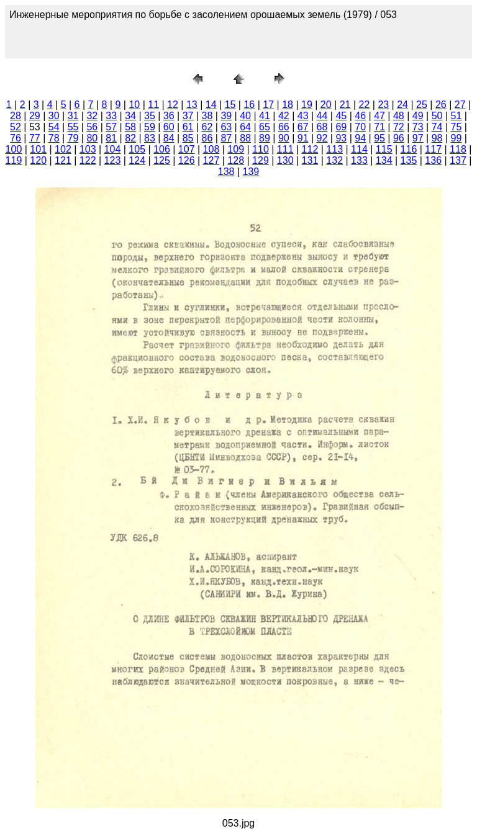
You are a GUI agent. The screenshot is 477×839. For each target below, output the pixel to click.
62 (207, 127)
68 (322, 127)
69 (341, 127)
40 (245, 115)
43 (303, 115)
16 (249, 104)
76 (15, 138)
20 (326, 104)
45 (341, 115)
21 (345, 104)
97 (418, 138)
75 (456, 127)
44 (322, 115)
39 (226, 115)
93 (341, 138)
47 (379, 115)
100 (14, 149)
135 (409, 160)
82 (130, 138)
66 (283, 127)
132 (334, 160)
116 (409, 149)
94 (360, 138)
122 (88, 160)
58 (130, 127)
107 (186, 149)
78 (54, 138)
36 (169, 115)
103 (88, 149)
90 (283, 138)
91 (303, 138)
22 (364, 104)
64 (245, 127)
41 (264, 115)
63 (226, 127)
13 (192, 104)
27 (460, 104)
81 (111, 138)
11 (153, 104)
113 (334, 149)
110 (260, 149)
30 (54, 115)
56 (92, 127)
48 (398, 115)
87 (226, 138)
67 (303, 127)
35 (149, 115)
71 (379, 127)
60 (169, 127)
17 (268, 104)
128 (235, 160)
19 (306, 104)
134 (384, 160)
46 (360, 115)
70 (360, 127)
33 (111, 115)
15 (230, 104)
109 (235, 149)
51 (456, 115)
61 (188, 127)
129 (260, 160)
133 (359, 160)
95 (379, 138)
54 (54, 127)
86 (207, 138)
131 (310, 160)
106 (161, 149)
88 (245, 138)
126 (186, 160)
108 (211, 149)
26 (441, 104)
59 (149, 127)
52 (15, 127)
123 (112, 160)
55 (73, 127)
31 (73, 115)
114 (359, 149)
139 (251, 171)
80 (92, 138)
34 (130, 115)
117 (433, 149)
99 (456, 138)
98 (437, 138)
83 (149, 138)
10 (134, 104)
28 (15, 115)
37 (188, 115)
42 (283, 115)
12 (172, 104)
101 (38, 149)
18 (287, 104)
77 (34, 138)
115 (384, 149)
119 (14, 160)
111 (285, 149)
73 (418, 127)
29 (34, 115)
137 (458, 160)
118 (458, 149)
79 (73, 138)
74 (437, 127)
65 (264, 127)
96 (398, 138)
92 (322, 138)
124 (137, 160)
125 (161, 160)
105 (137, 149)
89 (264, 138)
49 (418, 115)
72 (398, 127)
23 (383, 104)
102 (63, 149)
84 (169, 138)
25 (421, 104)
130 (285, 160)
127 (211, 160)
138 (226, 171)
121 (63, 160)
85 (188, 138)
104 (112, 149)
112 (310, 149)
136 (433, 160)
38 (207, 115)
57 (111, 127)
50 (437, 115)
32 (92, 115)
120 (38, 160)
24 (402, 104)
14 (211, 104)
